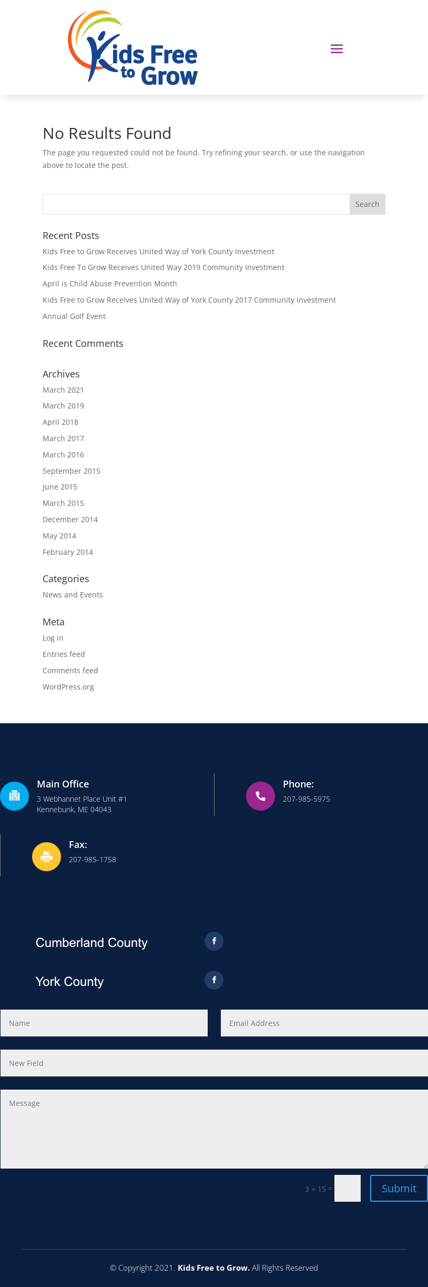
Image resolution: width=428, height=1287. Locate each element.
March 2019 (63, 406)
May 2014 (59, 536)
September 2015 (71, 471)
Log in (53, 638)
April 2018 (60, 422)
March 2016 (63, 455)
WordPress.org (68, 687)
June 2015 (60, 487)
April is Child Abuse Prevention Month (110, 283)
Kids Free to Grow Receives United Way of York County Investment (158, 251)
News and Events (73, 595)
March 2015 (63, 503)
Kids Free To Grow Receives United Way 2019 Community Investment (163, 267)
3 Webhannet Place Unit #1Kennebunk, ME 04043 (82, 804)
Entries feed (64, 654)
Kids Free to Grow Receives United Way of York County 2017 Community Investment (189, 300)
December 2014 (70, 519)
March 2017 (63, 438)
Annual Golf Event (74, 316)
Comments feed (70, 670)
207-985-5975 (306, 799)
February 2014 (68, 552)
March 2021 (63, 390)
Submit (399, 1188)
